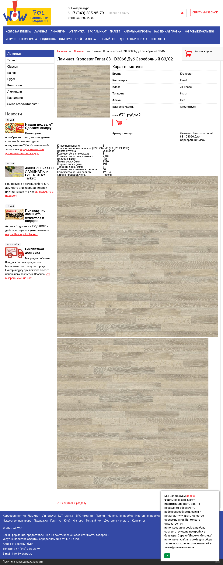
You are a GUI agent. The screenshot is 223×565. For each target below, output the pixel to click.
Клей (67, 520)
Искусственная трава (17, 520)
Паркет (100, 515)
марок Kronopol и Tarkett (21, 234)
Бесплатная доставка (34, 250)
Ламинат (14, 54)
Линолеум (49, 515)
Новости (13, 114)
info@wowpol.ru (22, 553)
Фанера (78, 520)
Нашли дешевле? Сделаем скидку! (39, 126)
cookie (190, 496)
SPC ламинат (84, 515)
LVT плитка (65, 515)
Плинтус (55, 520)
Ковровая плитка (14, 515)
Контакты (138, 520)
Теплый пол (94, 520)
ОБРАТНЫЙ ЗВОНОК (205, 12)
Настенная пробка (147, 515)
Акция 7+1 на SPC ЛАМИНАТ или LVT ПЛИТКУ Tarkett (39, 173)
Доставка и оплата (116, 520)
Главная (62, 51)
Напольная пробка (120, 515)
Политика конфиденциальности (23, 561)
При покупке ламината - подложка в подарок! (35, 216)
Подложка (41, 520)
